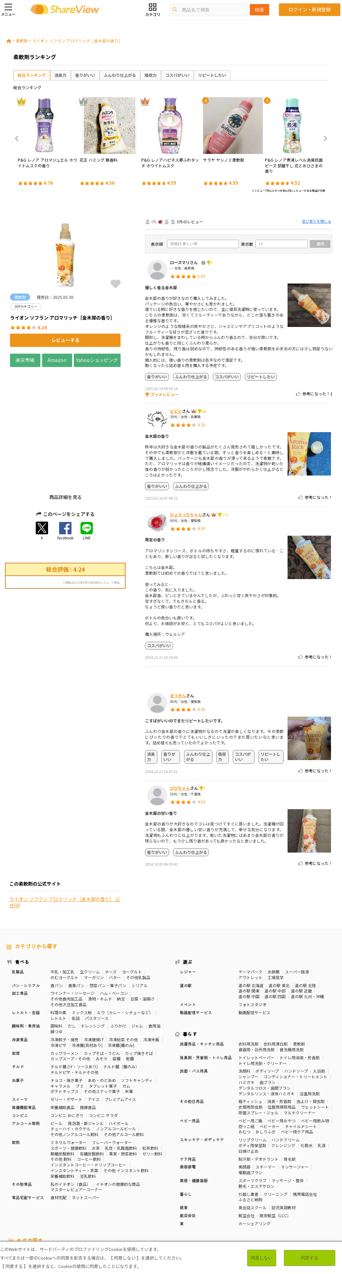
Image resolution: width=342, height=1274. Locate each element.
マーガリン (94, 921)
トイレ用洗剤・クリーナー (262, 1007)
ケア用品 (188, 1103)
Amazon (56, 360)
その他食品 (22, 1128)
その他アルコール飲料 (124, 1078)
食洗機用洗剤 (292, 993)
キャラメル (60, 1030)
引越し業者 (248, 1138)
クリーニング (276, 1138)
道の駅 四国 (275, 940)
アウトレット (250, 921)
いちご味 (32, 1209)
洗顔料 (244, 1015)
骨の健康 (301, 1198)
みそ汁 (102, 1003)
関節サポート (279, 1203)
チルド (18, 1010)
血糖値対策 (59, 1203)
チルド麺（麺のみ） (121, 1010)
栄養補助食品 (62, 1051)
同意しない (262, 1257)
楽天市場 (25, 360)
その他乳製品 (138, 921)
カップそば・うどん (102, 997)
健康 (109, 1198)
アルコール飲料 (26, 1067)
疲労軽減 (15, 1203)
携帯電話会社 (305, 1138)
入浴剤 (319, 1015)
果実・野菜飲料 (123, 1097)
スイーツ (20, 1043)
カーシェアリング (254, 1167)
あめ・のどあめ (102, 1024)
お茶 (96, 1092)
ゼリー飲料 (152, 1097)
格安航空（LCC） (275, 1159)
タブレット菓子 (103, 1030)
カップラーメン (64, 997)
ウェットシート (315, 1051)
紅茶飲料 (150, 1092)
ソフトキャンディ (137, 1024)
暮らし (186, 1138)
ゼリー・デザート (66, 1043)
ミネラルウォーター (68, 1086)
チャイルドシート (301, 1070)
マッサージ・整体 (288, 1124)
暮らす (190, 978)
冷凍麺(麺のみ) (121, 989)
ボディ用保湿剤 (252, 1089)
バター (115, 921)
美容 (284, 1198)
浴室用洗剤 (310, 1037)
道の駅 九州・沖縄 (307, 940)
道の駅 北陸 (305, 929)
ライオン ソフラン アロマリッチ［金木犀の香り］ (77, 40)
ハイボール (119, 1067)
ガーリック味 (163, 1209)
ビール (56, 1067)
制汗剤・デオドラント (258, 1103)
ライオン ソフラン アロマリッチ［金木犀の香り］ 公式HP (64, 730)
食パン (56, 929)
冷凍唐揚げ (94, 983)
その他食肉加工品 (66, 943)
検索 (259, 9)
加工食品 (20, 937)
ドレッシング (93, 970)
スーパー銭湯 (297, 915)
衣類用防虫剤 (250, 1051)
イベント (188, 948)
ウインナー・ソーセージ (72, 937)
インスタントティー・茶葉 (74, 1114)
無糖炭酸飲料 (62, 1097)
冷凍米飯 (151, 983)
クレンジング (283, 1089)
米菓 (129, 1035)
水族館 (274, 915)
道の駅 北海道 (251, 929)
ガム (126, 1030)
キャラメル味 (134, 1209)
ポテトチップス (64, 1035)
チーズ (111, 915)
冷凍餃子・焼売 (64, 983)
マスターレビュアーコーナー (76, 1133)
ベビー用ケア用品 (297, 1076)
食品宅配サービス (28, 1141)
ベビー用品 (190, 1064)
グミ (80, 1030)
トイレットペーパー (256, 1001)
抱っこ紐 (246, 1070)
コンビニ (20, 1059)
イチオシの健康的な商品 (118, 1128)
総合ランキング (32, 75)
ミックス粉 (82, 956)
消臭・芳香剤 (279, 1045)
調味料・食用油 (26, 970)
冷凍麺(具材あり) (87, 989)
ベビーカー (270, 1070)
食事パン (76, 929)
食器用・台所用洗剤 (256, 993)
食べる (22, 906)
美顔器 (244, 1111)
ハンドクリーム (286, 1083)
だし (72, 970)
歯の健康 (82, 1203)
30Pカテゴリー (53, 1198)
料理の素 (58, 956)
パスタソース (97, 962)
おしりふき (265, 1076)
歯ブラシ (268, 1026)
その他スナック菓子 (102, 1035)
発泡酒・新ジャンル (86, 1067)
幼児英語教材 (284, 1151)
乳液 (322, 1089)
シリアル (140, 929)
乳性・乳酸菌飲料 (121, 1092)
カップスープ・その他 (70, 1003)
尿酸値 (13, 1209)
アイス (94, 1043)
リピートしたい (212, 75)
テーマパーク (250, 915)
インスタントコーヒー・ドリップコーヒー (88, 1108)
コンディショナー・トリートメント (295, 1020)
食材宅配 (58, 1141)
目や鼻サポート (311, 1203)
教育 (184, 1151)
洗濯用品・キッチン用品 (202, 987)
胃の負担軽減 (229, 1203)
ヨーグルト (132, 915)
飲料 (16, 1086)
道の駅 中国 (249, 940)
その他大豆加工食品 (68, 948)
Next (323, 138)
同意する (309, 1257)
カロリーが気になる (157, 1198)
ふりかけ (118, 970)
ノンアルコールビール (116, 1073)
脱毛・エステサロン (256, 1130)
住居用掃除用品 (282, 1051)
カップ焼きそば (139, 997)
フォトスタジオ (252, 948)
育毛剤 (290, 1103)
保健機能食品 (24, 1051)
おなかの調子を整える (200, 1198)
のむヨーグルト (64, 921)
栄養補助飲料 (62, 1120)
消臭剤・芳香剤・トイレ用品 (206, 1001)
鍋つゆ (56, 975)
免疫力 (321, 1198)
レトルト (58, 962)
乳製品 (18, 915)
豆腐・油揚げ (142, 943)
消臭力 (60, 75)
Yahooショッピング (97, 360)
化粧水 (307, 1089)
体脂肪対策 (265, 1198)
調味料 (56, 970)
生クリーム (90, 915)
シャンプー (248, 1020)
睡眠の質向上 (137, 1203)
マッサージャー (295, 1111)
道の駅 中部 (275, 935)
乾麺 (130, 1003)
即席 (16, 997)
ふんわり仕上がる (120, 75)
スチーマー (265, 1111)
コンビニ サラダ (103, 1059)
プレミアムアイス (120, 1043)
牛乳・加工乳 (62, 915)
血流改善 (254, 1203)
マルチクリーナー (300, 1056)
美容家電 (188, 1111)
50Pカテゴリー (85, 1198)
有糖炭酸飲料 (92, 1097)
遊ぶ (187, 906)
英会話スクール (252, 1151)
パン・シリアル (26, 929)
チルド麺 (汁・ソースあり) (74, 1010)
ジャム (137, 970)
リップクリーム (252, 1083)
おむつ (244, 1076)
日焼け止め (248, 1095)
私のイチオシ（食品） (70, 1128)
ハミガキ (246, 1026)
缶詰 (76, 962)
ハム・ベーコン (114, 937)
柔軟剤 (22, 40)
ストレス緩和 (108, 1203)
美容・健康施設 (194, 1124)
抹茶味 (111, 1209)
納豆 (121, 943)
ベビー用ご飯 (250, 1064)
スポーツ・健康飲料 (68, 1092)
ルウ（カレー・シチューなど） (125, 956)
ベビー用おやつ (282, 1064)
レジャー (188, 915)
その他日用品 (192, 1045)
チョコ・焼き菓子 (66, 1024)
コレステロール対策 (172, 1203)
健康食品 (88, 1051)
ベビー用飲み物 (315, 1064)
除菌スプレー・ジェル (258, 1056)
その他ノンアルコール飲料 (74, 1078)
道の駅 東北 (279, 929)
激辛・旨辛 (68, 1209)
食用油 (154, 970)
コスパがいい (177, 75)
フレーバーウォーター (112, 1086)
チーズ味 (91, 1209)
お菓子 (18, 1024)
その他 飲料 (60, 1103)
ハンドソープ (296, 1015)
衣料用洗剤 (248, 987)
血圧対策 (36, 1203)
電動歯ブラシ (250, 1116)
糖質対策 (126, 1198)
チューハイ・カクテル (70, 1073)
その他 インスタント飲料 (126, 1114)
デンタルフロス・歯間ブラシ (264, 1032)
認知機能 (203, 1203)
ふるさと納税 (250, 1143)
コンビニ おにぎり (66, 1059)
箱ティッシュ (250, 1045)
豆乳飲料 (88, 1120)
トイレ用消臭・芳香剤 (300, 1001)
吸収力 (151, 75)
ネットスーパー (86, 1141)
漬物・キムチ (100, 943)
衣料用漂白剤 (276, 987)
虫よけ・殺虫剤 (311, 1045)
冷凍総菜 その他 (123, 983)
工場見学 (276, 921)
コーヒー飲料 (89, 1103)
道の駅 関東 (249, 935)
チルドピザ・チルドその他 (74, 1016)
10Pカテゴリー (20, 1198)
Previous (18, 138)
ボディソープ (267, 1015)
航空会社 (188, 1159)
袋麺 (117, 1003)
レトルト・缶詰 (26, 956)
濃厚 (49, 1209)
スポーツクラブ (252, 1124)
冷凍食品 (20, 983)
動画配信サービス (196, 956)
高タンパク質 (237, 1198)
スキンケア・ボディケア (202, 1083)
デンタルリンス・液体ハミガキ (266, 1037)
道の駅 (186, 929)
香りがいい (85, 75)
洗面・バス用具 (194, 1015)
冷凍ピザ (58, 989)
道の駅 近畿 (301, 935)
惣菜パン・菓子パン (108, 929)
